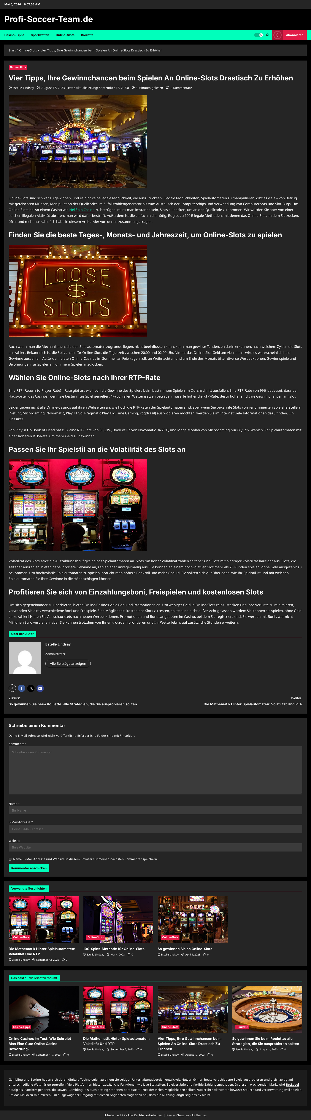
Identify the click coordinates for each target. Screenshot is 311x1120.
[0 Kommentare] (179, 88)
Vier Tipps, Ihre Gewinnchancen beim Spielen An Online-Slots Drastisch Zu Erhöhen (190, 1043)
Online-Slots (65, 35)
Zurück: (75, 701)
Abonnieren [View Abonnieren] (287, 35)
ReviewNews (176, 1115)
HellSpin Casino (81, 209)
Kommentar (17, 744)
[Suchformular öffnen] (267, 35)
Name (14, 804)
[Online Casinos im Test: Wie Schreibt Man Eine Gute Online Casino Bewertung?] (44, 1009)
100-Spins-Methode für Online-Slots (113, 949)
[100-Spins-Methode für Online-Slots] (118, 919)
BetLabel (292, 1084)
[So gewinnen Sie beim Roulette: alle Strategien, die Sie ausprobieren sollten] (267, 1009)
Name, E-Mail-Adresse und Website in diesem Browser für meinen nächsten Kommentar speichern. (85, 859)
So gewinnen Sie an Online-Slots (185, 949)
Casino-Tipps (14, 35)
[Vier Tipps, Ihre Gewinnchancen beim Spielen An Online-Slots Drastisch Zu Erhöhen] (193, 1009)
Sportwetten (40, 35)
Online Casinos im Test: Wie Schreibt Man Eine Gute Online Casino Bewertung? (40, 1043)
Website (14, 841)
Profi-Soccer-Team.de (48, 19)
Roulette (87, 35)
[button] (12, 688)
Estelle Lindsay (23, 88)
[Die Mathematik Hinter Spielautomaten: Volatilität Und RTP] (44, 919)
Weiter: (236, 701)
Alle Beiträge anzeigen (68, 663)
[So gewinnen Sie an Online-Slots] (193, 919)
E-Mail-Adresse (21, 822)
